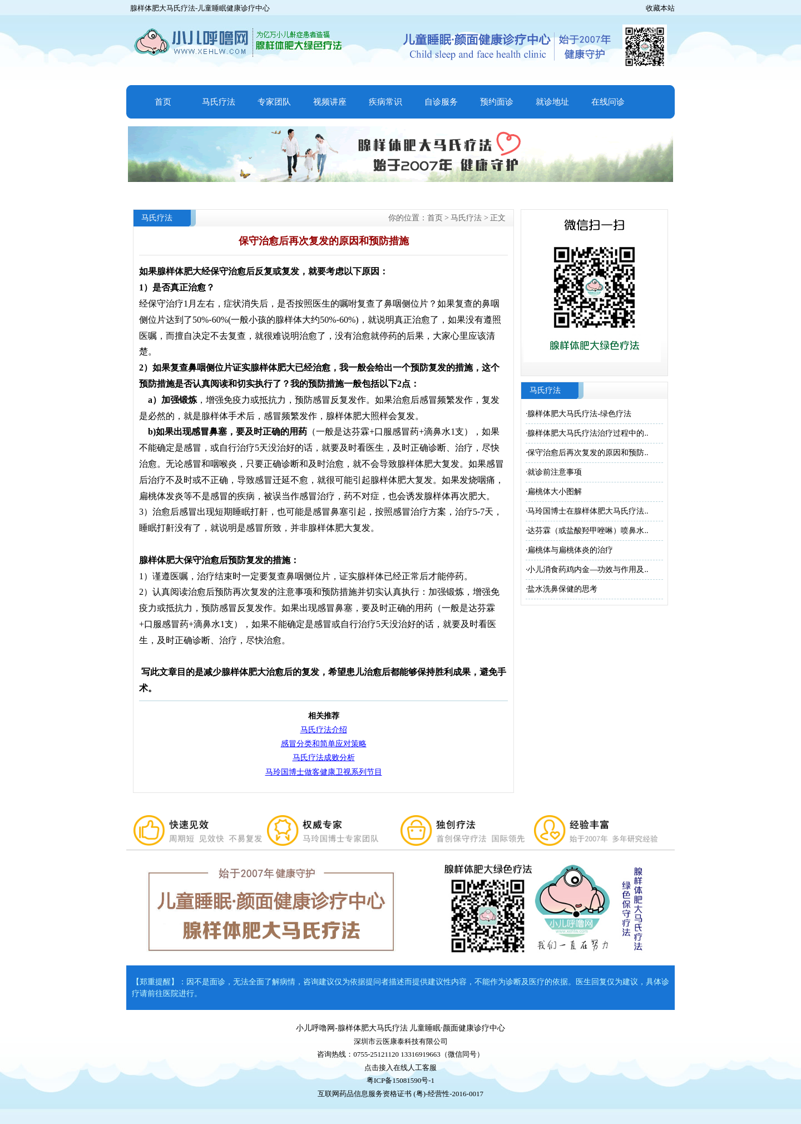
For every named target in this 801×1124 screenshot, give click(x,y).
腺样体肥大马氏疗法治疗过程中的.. (587, 433)
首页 (163, 101)
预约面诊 (496, 101)
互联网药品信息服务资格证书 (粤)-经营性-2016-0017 (400, 1094)
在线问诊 (608, 101)
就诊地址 (552, 101)
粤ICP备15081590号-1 (400, 1080)
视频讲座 (330, 101)
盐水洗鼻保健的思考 (562, 589)
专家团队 (274, 101)
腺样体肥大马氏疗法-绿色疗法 (579, 414)
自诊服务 (441, 101)
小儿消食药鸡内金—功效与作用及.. (587, 569)
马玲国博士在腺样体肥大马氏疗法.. (587, 511)
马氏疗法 (218, 101)
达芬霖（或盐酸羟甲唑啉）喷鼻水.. (587, 530)
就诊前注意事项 (554, 472)
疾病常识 (385, 101)
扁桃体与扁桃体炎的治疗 (570, 550)
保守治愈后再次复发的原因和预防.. (587, 452)
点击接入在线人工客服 (400, 1067)
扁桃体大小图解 (554, 491)
